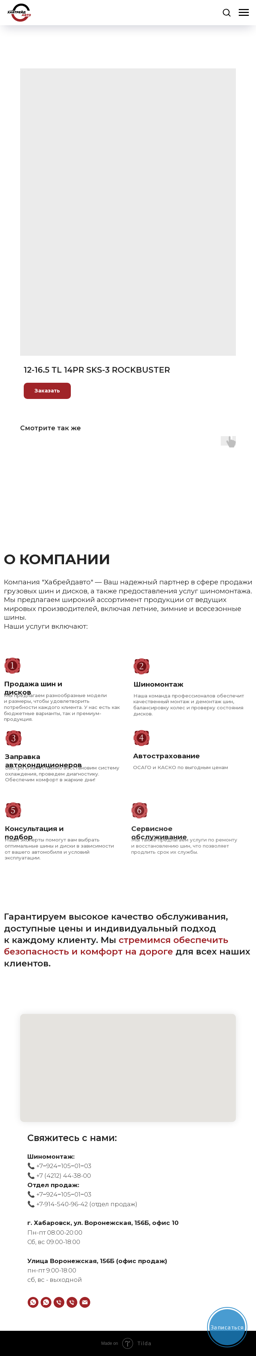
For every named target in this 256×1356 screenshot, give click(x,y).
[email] (84, 1302)
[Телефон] (59, 1302)
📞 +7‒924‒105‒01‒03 (59, 1165)
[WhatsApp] (33, 1302)
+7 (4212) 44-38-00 (63, 1175)
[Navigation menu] (244, 12)
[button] (226, 12)
